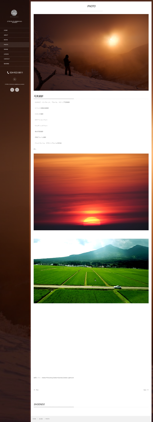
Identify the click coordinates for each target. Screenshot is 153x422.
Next (146, 390)
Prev (36, 390)
